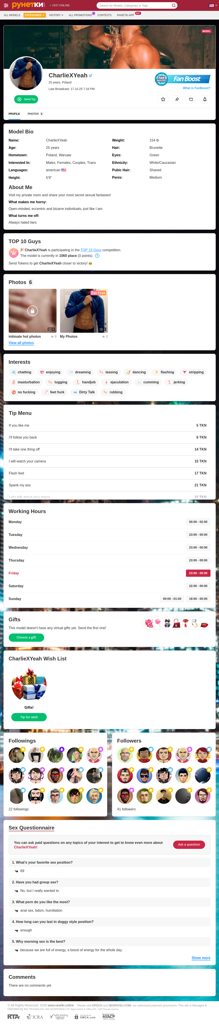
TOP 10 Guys (90, 250)
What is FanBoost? (197, 88)
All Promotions (81, 15)
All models (12, 15)
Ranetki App (126, 15)
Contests (104, 15)
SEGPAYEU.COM (120, 1005)
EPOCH (97, 1005)
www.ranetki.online (61, 1005)
